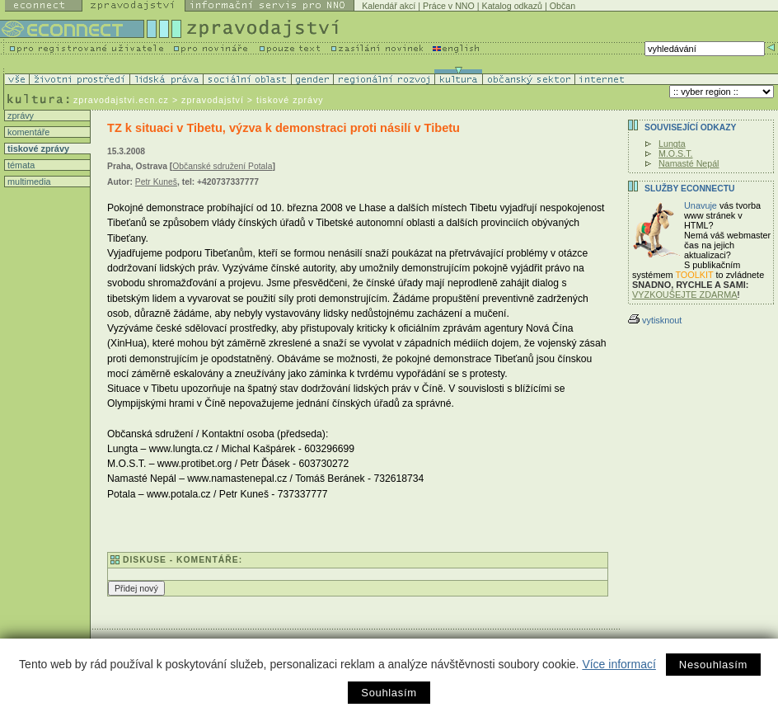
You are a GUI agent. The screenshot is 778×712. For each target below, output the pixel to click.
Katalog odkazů (512, 6)
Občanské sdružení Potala (222, 166)
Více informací (618, 664)
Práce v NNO (449, 6)
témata (20, 165)
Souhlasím (388, 692)
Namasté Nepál (688, 163)
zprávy (19, 115)
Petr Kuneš (156, 181)
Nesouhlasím (713, 664)
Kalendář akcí (388, 6)
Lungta (672, 144)
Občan (562, 6)
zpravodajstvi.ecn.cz (121, 100)
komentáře (27, 132)
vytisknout (655, 320)
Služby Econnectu (689, 188)
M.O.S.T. (675, 153)
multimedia (28, 181)
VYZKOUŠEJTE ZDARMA (685, 294)
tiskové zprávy (37, 148)
